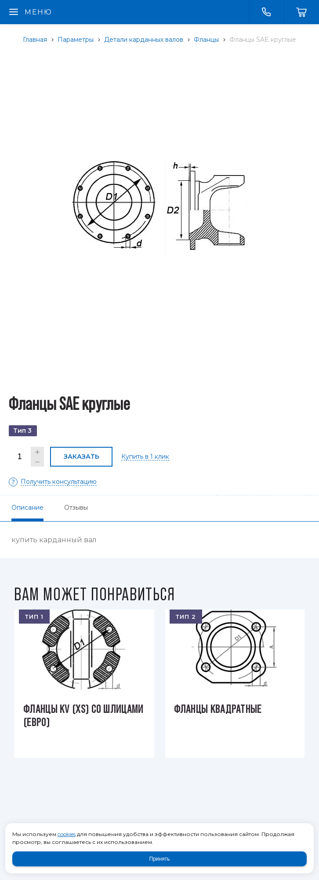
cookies (67, 834)
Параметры (76, 40)
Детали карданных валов (143, 40)
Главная (35, 40)
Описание (27, 507)
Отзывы (76, 507)
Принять (159, 859)
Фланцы (206, 40)
